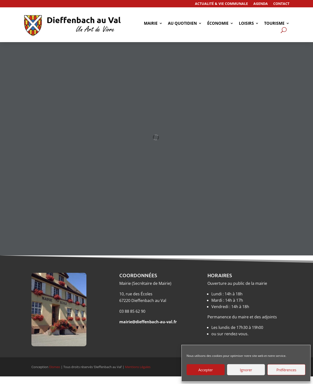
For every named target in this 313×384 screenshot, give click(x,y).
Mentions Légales (137, 367)
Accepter (205, 369)
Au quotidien (182, 24)
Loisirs (246, 24)
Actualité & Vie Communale (221, 4)
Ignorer (246, 369)
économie (218, 24)
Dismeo (54, 367)
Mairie (151, 24)
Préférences (286, 369)
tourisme (274, 24)
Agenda (260, 4)
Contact (281, 4)
